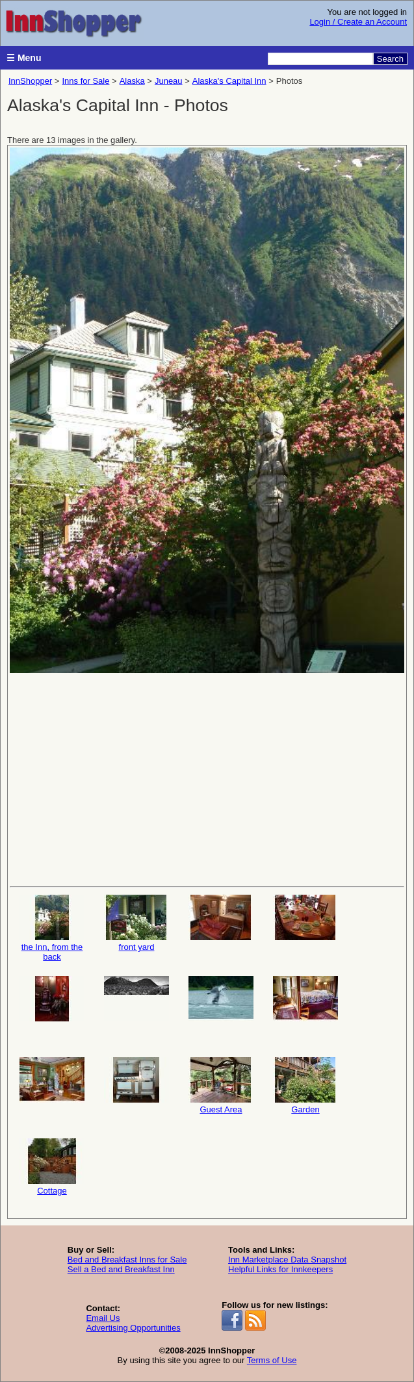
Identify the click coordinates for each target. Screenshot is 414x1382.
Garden (305, 1085)
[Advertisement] (207, 778)
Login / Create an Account (358, 22)
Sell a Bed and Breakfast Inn (121, 1269)
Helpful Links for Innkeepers (280, 1269)
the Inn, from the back (51, 928)
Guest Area (220, 1085)
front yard (136, 923)
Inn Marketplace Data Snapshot (287, 1259)
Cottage (51, 1167)
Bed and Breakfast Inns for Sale (127, 1259)
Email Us (103, 1318)
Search (390, 59)
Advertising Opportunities (133, 1328)
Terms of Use (272, 1360)
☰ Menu (23, 58)
